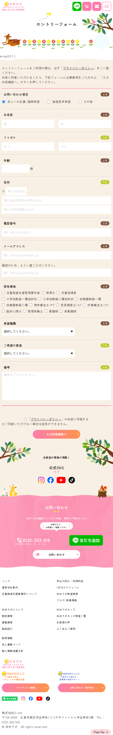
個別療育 (7, 616)
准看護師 (68, 311)
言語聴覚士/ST (68, 305)
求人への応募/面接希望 (22, 101)
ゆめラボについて (12, 609)
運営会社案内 (10, 587)
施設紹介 (7, 629)
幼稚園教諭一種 (88, 299)
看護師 (51, 311)
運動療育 (7, 622)
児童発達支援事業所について (19, 594)
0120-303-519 (11, 722)
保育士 (48, 292)
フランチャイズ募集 (31, 687)
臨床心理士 (12, 311)
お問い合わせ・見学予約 (86, 687)
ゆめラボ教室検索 (67, 594)
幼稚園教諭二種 (15, 305)
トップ (6, 581)
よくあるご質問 (65, 629)
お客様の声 (63, 622)
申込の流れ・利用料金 (69, 581)
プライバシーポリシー (78, 68)
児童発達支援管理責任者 (21, 292)
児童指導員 (67, 292)
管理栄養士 (33, 311)
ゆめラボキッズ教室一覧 (71, 616)
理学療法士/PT (42, 305)
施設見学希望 (60, 101)
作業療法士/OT (96, 305)
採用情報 (7, 638)
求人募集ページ (11, 644)
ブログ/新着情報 (66, 600)
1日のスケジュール (67, 587)
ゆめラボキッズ (65, 609)
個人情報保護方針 (12, 651)
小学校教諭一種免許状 (19, 299)
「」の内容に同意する (56, 419)
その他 (86, 101)
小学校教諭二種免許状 (56, 299)
